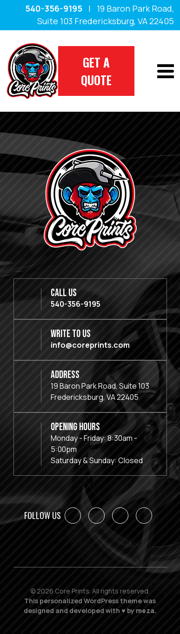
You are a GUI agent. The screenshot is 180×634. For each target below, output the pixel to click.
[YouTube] (144, 515)
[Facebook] (73, 515)
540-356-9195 (53, 8)
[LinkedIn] (96, 515)
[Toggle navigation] (165, 71)
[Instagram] (120, 515)
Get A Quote (96, 71)
